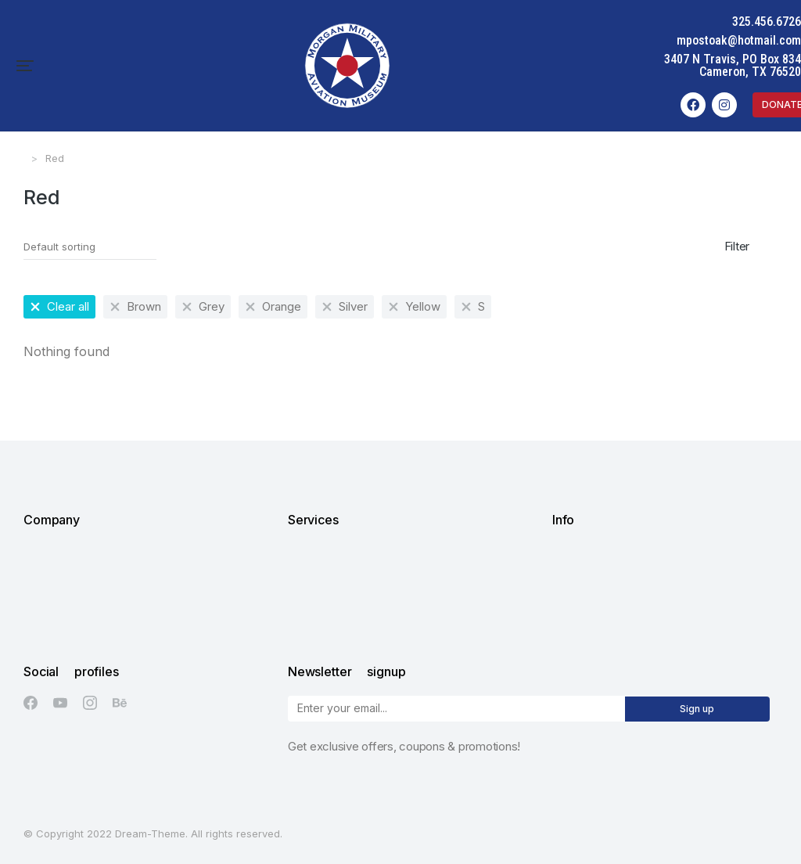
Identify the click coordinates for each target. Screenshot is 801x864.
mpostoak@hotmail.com (739, 40)
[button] (25, 65)
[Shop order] (89, 247)
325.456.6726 (766, 21)
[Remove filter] (59, 306)
